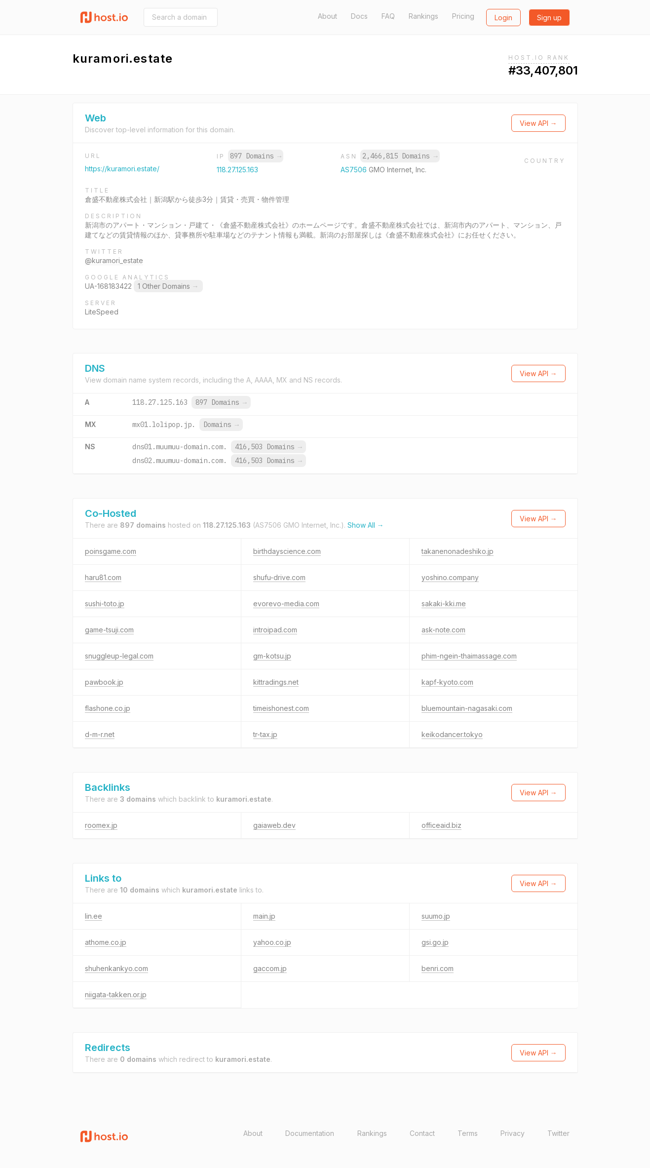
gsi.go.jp (435, 942)
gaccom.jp (270, 968)
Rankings (423, 16)
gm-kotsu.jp (272, 656)
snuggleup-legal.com (119, 656)
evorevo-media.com (286, 603)
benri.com (437, 968)
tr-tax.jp (265, 734)
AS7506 (355, 169)
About (327, 16)
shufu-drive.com (279, 577)
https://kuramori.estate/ (122, 168)
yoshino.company (450, 577)
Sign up (549, 17)
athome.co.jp (105, 942)
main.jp (264, 916)
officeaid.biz (441, 825)
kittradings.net (276, 682)
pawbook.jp (104, 682)
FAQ (388, 16)
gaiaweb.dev (274, 825)
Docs (359, 16)
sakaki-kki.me (443, 603)
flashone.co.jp (107, 708)
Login (503, 17)
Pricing (463, 16)
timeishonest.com (281, 708)
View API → (538, 123)
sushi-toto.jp (104, 603)
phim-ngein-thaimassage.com (469, 656)
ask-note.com (443, 629)
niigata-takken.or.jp (116, 994)
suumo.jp (435, 916)
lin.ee (93, 916)
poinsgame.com (110, 551)
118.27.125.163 (237, 169)
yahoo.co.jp (272, 942)
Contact (422, 1133)
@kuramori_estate (114, 260)
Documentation (309, 1133)
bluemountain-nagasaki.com (466, 708)
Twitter (558, 1133)
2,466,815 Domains (399, 156)
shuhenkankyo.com (116, 968)
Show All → (365, 525)
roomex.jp (101, 825)
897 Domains (255, 156)
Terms (468, 1133)
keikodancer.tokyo (452, 734)
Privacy (512, 1133)
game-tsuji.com (109, 629)
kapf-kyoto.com (447, 682)
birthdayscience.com (287, 551)
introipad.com (275, 629)
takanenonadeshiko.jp (457, 551)
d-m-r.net (100, 734)
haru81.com (103, 577)
